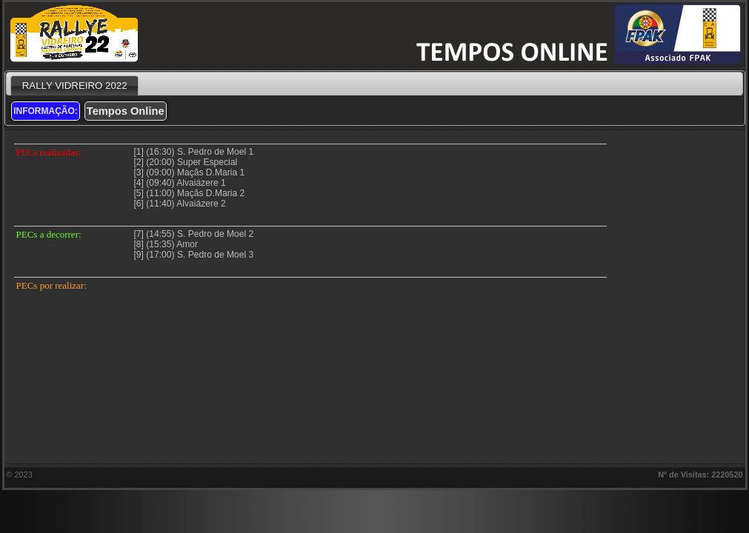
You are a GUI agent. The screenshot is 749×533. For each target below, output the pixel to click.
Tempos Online (125, 111)
